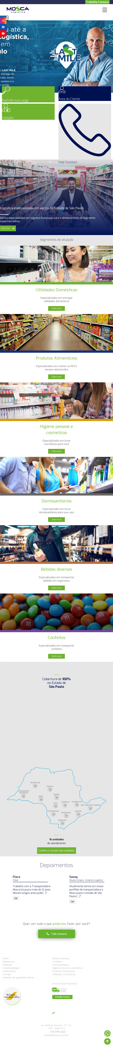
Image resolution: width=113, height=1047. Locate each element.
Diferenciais (9, 961)
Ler (16, 898)
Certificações (9, 971)
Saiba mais (56, 308)
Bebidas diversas (61, 958)
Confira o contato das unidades (56, 850)
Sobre (6, 958)
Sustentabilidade (11, 967)
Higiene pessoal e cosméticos (67, 967)
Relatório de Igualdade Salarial (18, 977)
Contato (7, 974)
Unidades (7, 964)
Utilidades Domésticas (63, 974)
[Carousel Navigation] (56, 18)
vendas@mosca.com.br (56, 1035)
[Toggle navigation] (104, 9)
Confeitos (57, 961)
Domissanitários (60, 964)
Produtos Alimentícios (63, 971)
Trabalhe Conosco (97, 2)
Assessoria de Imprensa (64, 983)
